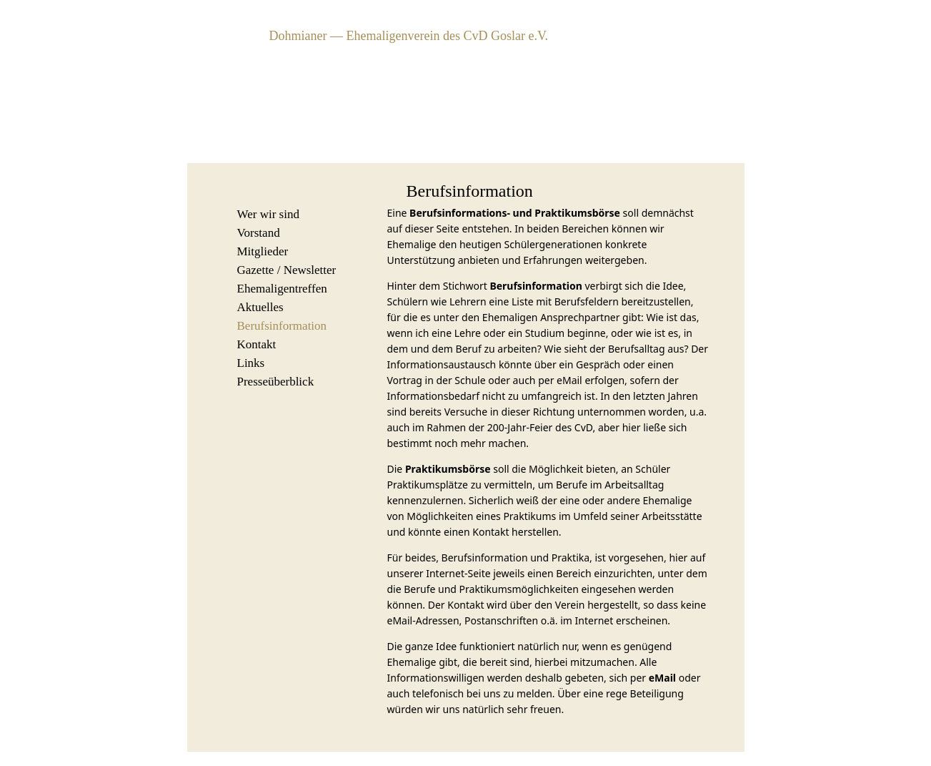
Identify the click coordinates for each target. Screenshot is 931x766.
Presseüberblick (275, 381)
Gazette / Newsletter (287, 270)
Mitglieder (263, 251)
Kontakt (257, 344)
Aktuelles (260, 307)
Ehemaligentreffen (282, 288)
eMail (662, 677)
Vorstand (258, 233)
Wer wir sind (268, 214)
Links (251, 363)
